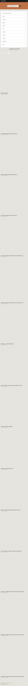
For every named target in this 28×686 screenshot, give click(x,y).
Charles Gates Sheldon (5, 53)
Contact (2, 684)
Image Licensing (6, 684)
